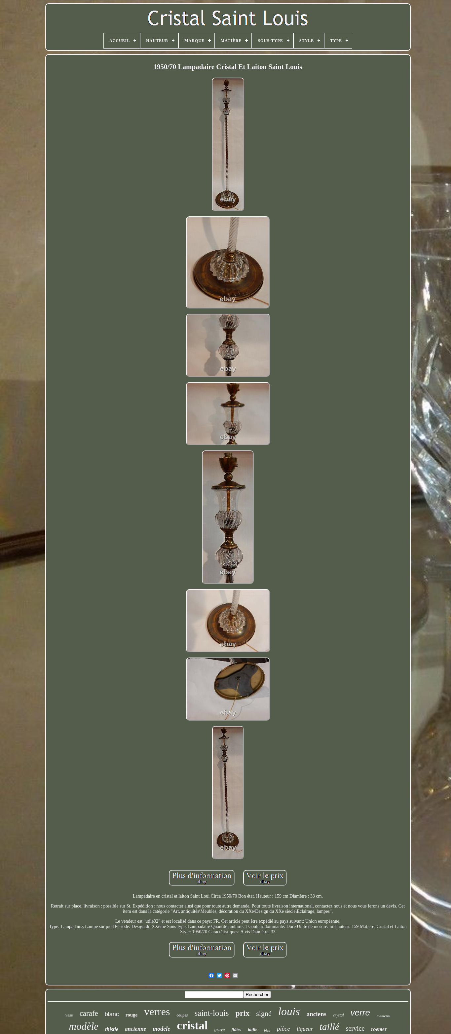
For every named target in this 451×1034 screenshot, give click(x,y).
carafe (89, 1013)
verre (360, 1012)
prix (243, 1013)
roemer (379, 1029)
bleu (267, 1030)
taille (252, 1029)
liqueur (305, 1029)
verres (157, 1011)
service (355, 1028)
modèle (84, 1026)
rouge (131, 1014)
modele (161, 1028)
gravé (219, 1029)
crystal (338, 1015)
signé (263, 1013)
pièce (283, 1028)
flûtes (237, 1029)
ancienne (135, 1029)
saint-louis (211, 1013)
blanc (112, 1014)
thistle (111, 1029)
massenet (384, 1016)
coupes (182, 1015)
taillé (329, 1026)
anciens (316, 1014)
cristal (192, 1025)
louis (289, 1011)
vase (69, 1015)
